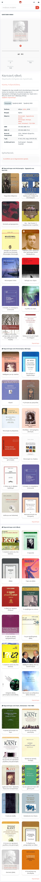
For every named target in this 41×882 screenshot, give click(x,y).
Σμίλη (24, 109)
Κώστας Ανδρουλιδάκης (11, 84)
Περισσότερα (35, 343)
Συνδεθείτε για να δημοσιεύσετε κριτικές (15, 159)
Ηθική (20, 121)
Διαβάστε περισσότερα (9, 97)
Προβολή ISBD (28, 103)
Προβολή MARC (17, 103)
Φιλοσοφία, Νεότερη (24, 120)
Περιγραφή (7, 103)
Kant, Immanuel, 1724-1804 (26, 123)
